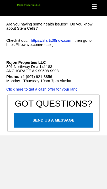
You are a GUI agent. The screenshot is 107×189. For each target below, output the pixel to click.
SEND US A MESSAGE (53, 120)
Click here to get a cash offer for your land (42, 89)
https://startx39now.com (51, 40)
